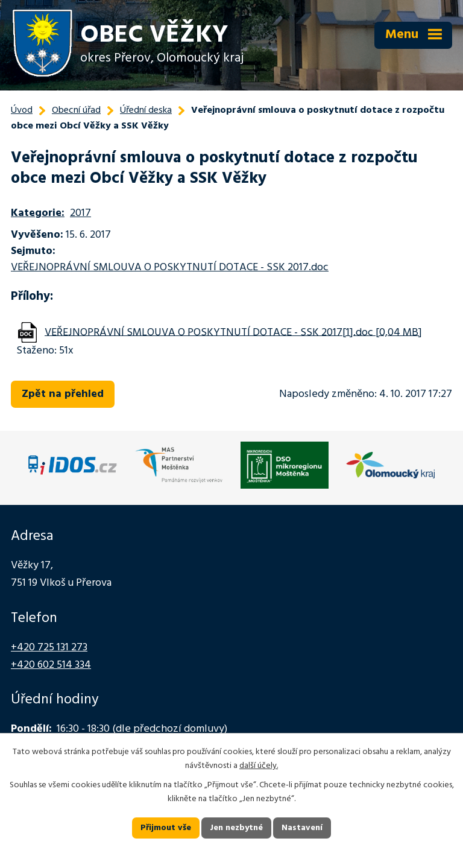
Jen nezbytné (236, 828)
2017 (80, 213)
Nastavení (302, 828)
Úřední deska (146, 110)
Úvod (22, 110)
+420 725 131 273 (49, 647)
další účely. (258, 766)
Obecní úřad (76, 110)
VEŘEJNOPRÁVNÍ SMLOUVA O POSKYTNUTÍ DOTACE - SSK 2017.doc (170, 267)
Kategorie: (38, 213)
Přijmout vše (165, 828)
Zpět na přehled (63, 394)
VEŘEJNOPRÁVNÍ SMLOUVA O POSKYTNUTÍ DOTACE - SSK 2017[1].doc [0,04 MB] (233, 332)
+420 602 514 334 (51, 665)
